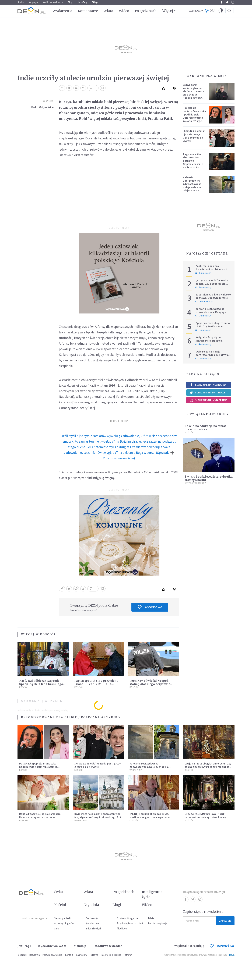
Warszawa (195, 11)
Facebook (221, 2)
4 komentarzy (203, 273)
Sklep (95, 2)
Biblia (21, 2)
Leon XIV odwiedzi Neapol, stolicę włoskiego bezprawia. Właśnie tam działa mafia (150, 684)
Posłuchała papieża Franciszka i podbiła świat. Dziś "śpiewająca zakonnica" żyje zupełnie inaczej (194, 116)
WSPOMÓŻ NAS (222, 945)
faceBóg (82, 2)
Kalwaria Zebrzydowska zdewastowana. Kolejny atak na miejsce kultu (192, 184)
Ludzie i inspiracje (157, 923)
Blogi (70, 2)
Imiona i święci (93, 928)
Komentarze (88, 11)
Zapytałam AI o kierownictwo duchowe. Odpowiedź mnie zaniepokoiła (193, 161)
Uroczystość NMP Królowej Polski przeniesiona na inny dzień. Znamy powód (205, 817)
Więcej (167, 11)
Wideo (124, 11)
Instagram (233, 2)
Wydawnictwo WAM (52, 946)
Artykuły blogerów (195, 483)
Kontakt (69, 954)
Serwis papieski (62, 918)
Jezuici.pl (24, 946)
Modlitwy (122, 928)
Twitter (227, 2)
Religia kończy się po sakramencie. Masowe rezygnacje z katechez (209, 341)
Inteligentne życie (152, 894)
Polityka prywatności (52, 954)
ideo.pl (231, 954)
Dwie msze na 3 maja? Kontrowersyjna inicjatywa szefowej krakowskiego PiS (212, 355)
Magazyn (33, 2)
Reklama (94, 954)
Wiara (108, 11)
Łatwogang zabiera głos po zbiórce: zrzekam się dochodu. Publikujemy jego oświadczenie (193, 93)
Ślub (56, 928)
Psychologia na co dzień (130, 923)
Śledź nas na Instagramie (208, 400)
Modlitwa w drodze (53, 2)
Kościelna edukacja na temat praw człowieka (205, 427)
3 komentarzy (203, 287)
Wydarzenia (62, 11)
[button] (220, 11)
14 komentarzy (203, 301)
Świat (58, 892)
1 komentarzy (203, 315)
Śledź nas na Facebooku (208, 384)
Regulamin (34, 954)
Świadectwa (92, 923)
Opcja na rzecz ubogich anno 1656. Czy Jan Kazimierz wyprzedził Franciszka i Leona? (212, 327)
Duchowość (92, 918)
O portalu (22, 954)
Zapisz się (225, 920)
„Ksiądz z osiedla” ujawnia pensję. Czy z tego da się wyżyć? (194, 135)
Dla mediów (81, 954)
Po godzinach (146, 11)
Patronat (128, 954)
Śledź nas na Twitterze (207, 392)
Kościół (48, 634)
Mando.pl (80, 946)
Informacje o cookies (111, 954)
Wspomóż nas (150, 607)
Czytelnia (91, 905)
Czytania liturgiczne (127, 918)
